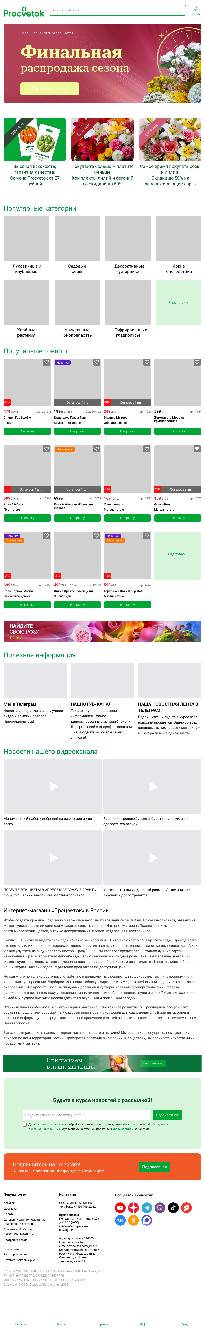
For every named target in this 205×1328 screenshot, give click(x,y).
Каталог (9, 1203)
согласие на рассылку (50, 1124)
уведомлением (123, 1129)
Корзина (102, 1324)
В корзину (27, 431)
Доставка (10, 1208)
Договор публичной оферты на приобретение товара (24, 1222)
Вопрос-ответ (13, 1249)
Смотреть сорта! (50, 88)
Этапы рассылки (15, 1254)
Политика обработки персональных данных (19, 1232)
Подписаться (167, 1115)
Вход (184, 1324)
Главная (20, 1324)
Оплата (9, 1214)
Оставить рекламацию (19, 1260)
